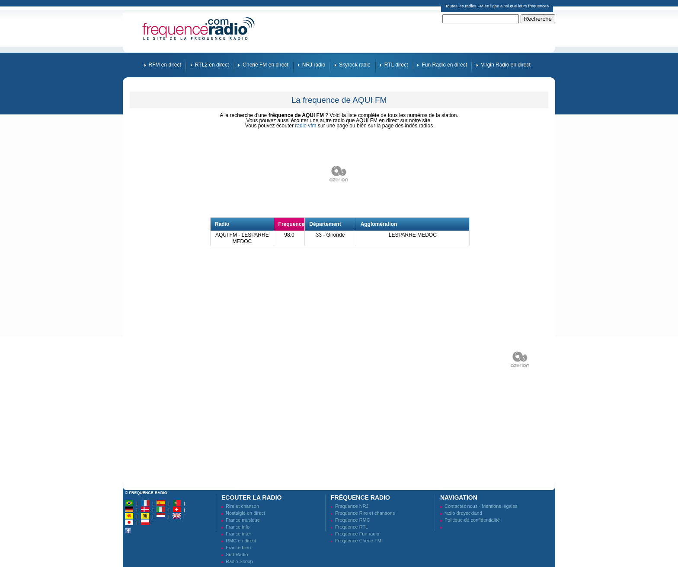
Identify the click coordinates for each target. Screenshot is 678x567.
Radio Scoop (239, 561)
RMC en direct (241, 540)
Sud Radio (237, 554)
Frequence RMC (352, 520)
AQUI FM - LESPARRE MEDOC (242, 238)
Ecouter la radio (251, 497)
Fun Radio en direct (444, 65)
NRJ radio (313, 65)
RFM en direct (165, 65)
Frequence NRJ (351, 506)
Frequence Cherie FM (358, 540)
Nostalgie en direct (245, 513)
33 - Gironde (330, 235)
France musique (243, 520)
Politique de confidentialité (472, 520)
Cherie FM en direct (265, 65)
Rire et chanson (242, 506)
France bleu (238, 547)
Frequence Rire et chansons (365, 513)
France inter (238, 533)
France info (237, 526)
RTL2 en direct (212, 65)
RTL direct (396, 65)
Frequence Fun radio (357, 533)
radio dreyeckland (463, 513)
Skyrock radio (355, 65)
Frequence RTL (351, 526)
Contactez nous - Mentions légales (481, 506)
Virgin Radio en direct (506, 65)
